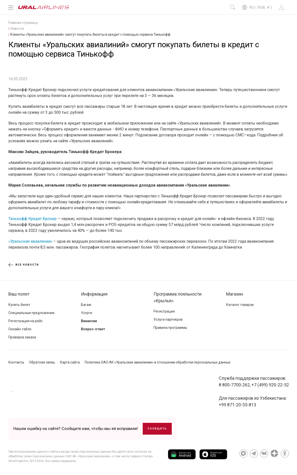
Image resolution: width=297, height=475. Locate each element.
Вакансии (89, 321)
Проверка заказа (22, 337)
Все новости (23, 265)
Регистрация (164, 311)
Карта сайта (70, 362)
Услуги (86, 313)
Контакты (16, 362)
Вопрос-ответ (93, 329)
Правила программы (170, 328)
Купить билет (19, 305)
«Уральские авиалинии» (30, 241)
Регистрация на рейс (25, 321)
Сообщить (157, 428)
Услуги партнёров (168, 319)
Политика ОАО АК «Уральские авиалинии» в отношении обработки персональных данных (158, 362)
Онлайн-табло (19, 329)
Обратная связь (42, 362)
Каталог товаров (240, 305)
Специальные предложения (31, 313)
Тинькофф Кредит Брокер (32, 218)
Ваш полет (19, 294)
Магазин (234, 294)
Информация (94, 294)
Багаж (86, 305)
